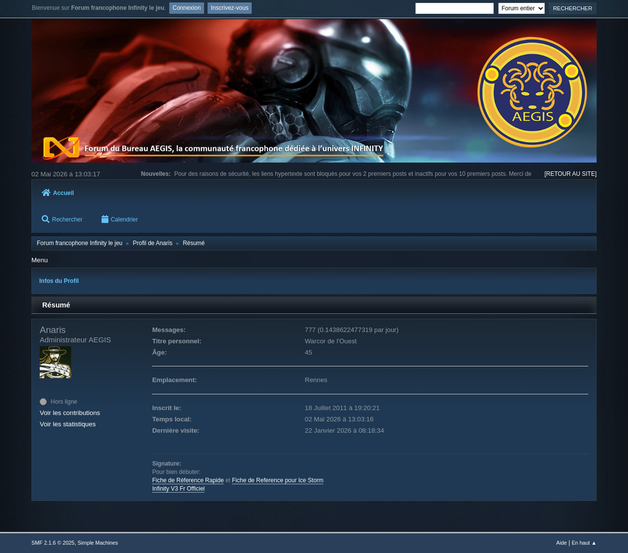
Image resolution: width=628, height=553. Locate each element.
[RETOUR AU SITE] (571, 173)
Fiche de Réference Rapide (188, 480)
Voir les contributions (70, 412)
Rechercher (62, 219)
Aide (561, 543)
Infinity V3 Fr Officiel (178, 488)
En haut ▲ (584, 543)
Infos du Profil (59, 280)
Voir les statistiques (68, 424)
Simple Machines (98, 543)
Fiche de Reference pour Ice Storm (278, 480)
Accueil (58, 193)
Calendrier (120, 219)
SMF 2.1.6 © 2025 (53, 543)
